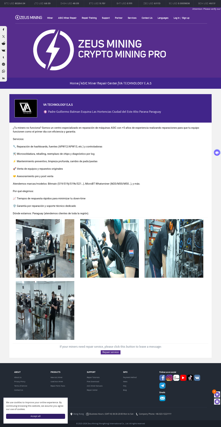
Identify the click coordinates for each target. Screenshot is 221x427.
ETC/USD (97, 3)
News (125, 381)
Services (132, 17)
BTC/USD (14, 3)
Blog (125, 390)
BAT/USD (124, 3)
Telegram (162, 386)
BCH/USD (206, 3)
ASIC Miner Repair (67, 17)
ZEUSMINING (28, 17)
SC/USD (179, 3)
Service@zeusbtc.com (162, 398)
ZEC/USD (152, 3)
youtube (183, 378)
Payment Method (130, 377)
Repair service (110, 352)
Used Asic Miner (57, 381)
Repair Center (92, 390)
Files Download (93, 381)
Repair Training (89, 17)
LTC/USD (42, 3)
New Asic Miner (56, 377)
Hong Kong (78, 414)
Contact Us (147, 17)
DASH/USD (70, 3)
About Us (18, 377)
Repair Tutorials (93, 377)
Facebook (162, 378)
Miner (50, 17)
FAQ (124, 386)
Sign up (185, 17)
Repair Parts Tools (58, 386)
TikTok (190, 378)
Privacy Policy (19, 381)
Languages (163, 17)
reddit (176, 378)
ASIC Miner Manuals (95, 386)
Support (106, 17)
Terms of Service (20, 386)
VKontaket (197, 378)
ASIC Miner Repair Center (99, 83)
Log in (177, 17)
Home (74, 83)
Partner (119, 17)
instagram (169, 378)
